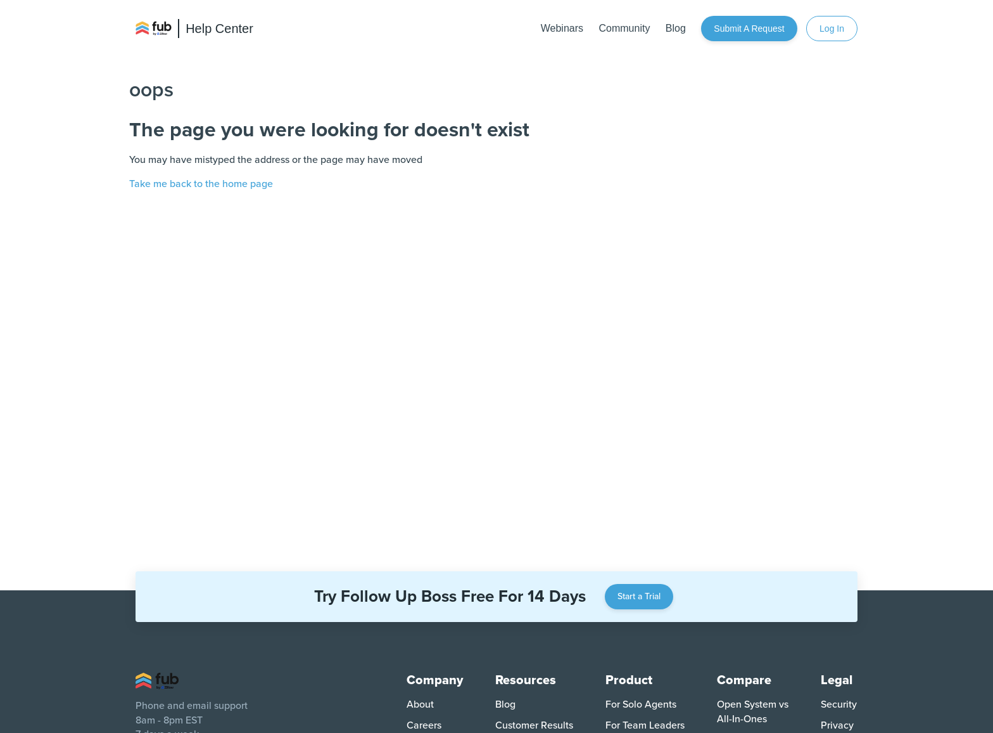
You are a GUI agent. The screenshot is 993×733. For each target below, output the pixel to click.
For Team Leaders (645, 725)
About (420, 704)
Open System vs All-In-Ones (752, 711)
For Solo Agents (640, 704)
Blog (676, 28)
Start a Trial (639, 596)
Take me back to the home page (201, 184)
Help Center (219, 29)
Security (839, 704)
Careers (424, 725)
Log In (831, 28)
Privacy (837, 725)
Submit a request (749, 28)
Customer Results (534, 725)
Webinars (562, 28)
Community (624, 28)
